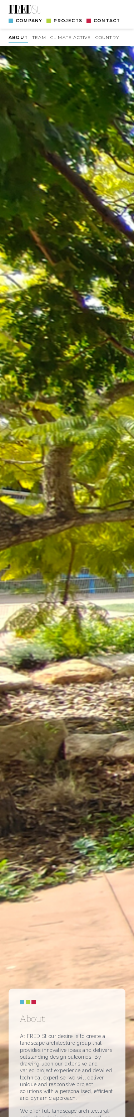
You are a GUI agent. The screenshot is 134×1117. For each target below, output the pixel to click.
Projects (68, 20)
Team (39, 37)
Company (29, 20)
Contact (107, 20)
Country (107, 37)
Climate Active (70, 37)
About (18, 37)
